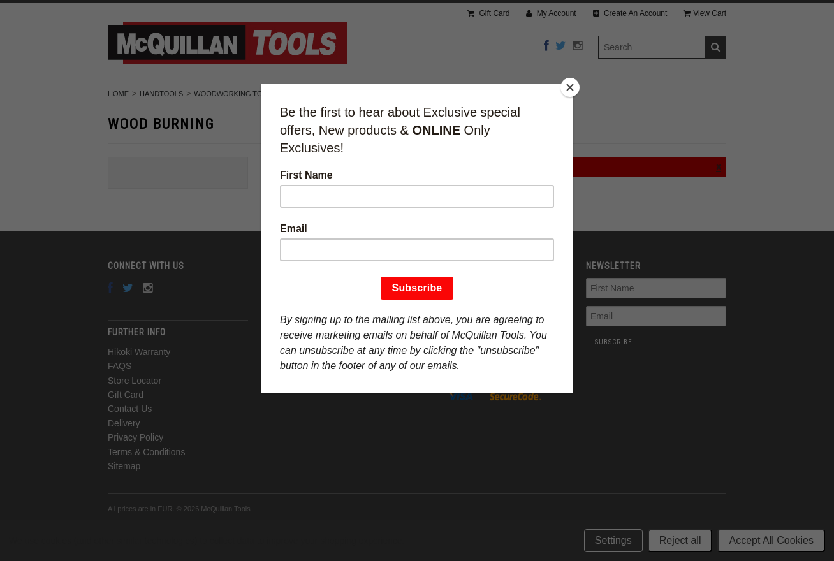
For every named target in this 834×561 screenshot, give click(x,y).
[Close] (570, 87)
